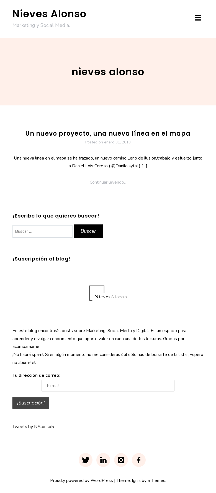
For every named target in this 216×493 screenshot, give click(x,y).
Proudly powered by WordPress (81, 480)
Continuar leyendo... (108, 182)
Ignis (136, 480)
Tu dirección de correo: (36, 375)
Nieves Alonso (49, 14)
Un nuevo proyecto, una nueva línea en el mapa (108, 133)
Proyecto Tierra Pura (108, 117)
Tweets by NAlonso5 (33, 427)
